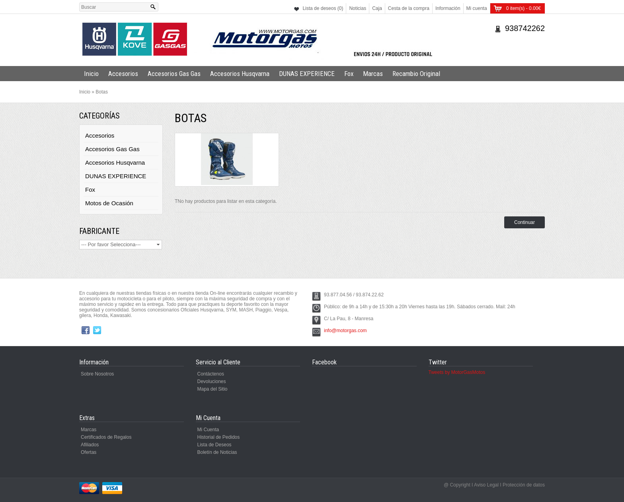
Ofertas (88, 452)
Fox (348, 74)
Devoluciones (211, 381)
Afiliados (90, 445)
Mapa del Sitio (212, 389)
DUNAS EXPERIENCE (307, 74)
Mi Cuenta (208, 429)
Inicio (91, 74)
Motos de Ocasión (109, 203)
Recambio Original (416, 74)
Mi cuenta (476, 8)
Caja (377, 8)
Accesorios (123, 74)
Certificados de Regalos (106, 437)
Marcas (373, 74)
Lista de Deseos (214, 445)
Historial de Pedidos (218, 437)
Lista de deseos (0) (322, 8)
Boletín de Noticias (217, 452)
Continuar (524, 222)
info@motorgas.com (345, 330)
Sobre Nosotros (97, 374)
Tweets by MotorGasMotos (457, 372)
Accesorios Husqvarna (239, 74)
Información (447, 8)
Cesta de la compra (408, 8)
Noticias (357, 8)
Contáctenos (210, 374)
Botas (102, 92)
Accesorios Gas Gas (174, 74)
